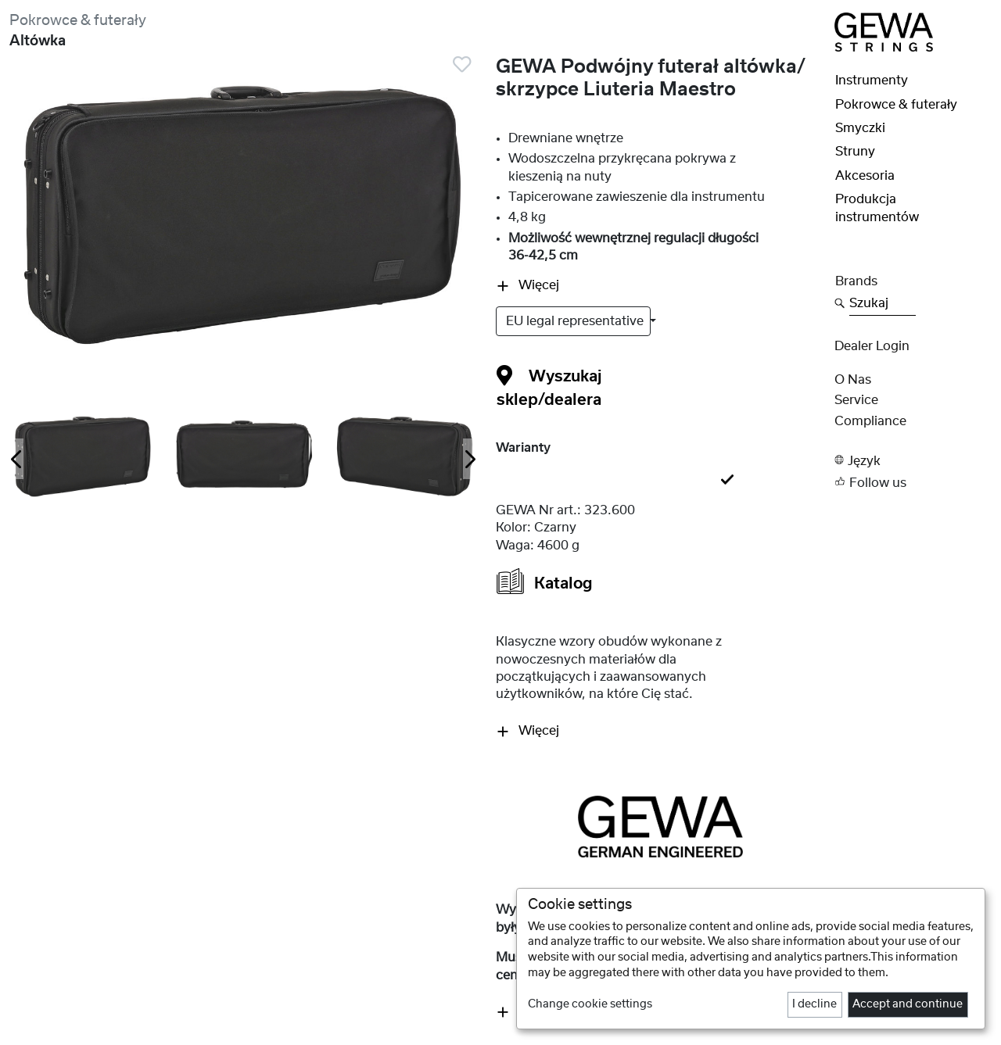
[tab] (660, 481)
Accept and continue (907, 1004)
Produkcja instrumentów (877, 208)
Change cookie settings (590, 1004)
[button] (913, 460)
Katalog (545, 581)
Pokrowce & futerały (77, 20)
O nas (852, 380)
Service (856, 400)
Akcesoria (865, 176)
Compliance (870, 421)
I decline (814, 1004)
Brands (856, 281)
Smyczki (860, 128)
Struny (855, 151)
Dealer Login (872, 346)
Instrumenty (871, 80)
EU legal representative (576, 321)
